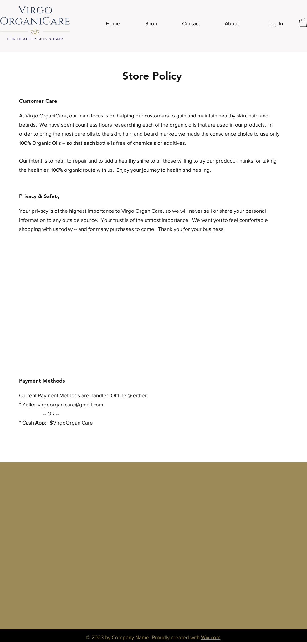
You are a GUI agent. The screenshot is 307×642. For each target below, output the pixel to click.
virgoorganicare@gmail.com (70, 404)
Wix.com (211, 637)
